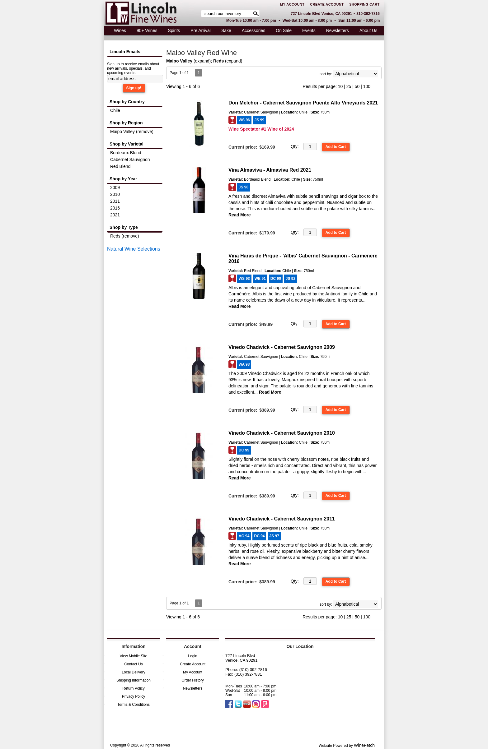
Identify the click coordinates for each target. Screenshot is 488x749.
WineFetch (364, 745)
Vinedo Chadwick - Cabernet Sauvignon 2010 (281, 433)
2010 (115, 194)
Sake (226, 30)
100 (366, 86)
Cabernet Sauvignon (130, 159)
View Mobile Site (134, 656)
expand (202, 60)
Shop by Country (127, 101)
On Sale (284, 30)
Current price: (242, 147)
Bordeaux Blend (125, 152)
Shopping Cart (364, 4)
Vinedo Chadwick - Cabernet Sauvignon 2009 (281, 347)
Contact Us (133, 664)
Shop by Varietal (126, 143)
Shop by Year (123, 178)
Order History (192, 680)
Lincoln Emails (125, 51)
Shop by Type (124, 227)
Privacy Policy (133, 696)
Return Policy (133, 688)
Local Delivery (133, 672)
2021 (115, 214)
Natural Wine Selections (133, 249)
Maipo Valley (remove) (131, 131)
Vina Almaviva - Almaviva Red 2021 (269, 170)
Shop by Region (126, 122)
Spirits (172, 31)
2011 (115, 201)
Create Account (327, 4)
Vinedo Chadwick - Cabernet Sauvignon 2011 (281, 518)
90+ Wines (145, 31)
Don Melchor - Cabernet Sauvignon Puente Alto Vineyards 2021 (303, 102)
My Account (292, 4)
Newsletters (337, 30)
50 (357, 86)
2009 (115, 187)
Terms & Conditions (133, 704)
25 (348, 86)
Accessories (252, 31)
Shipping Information (133, 680)
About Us (366, 31)
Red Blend (120, 166)
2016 (115, 208)
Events (309, 30)
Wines (118, 31)
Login (192, 656)
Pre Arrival (199, 31)
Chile (115, 110)
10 (340, 86)
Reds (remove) (124, 235)
